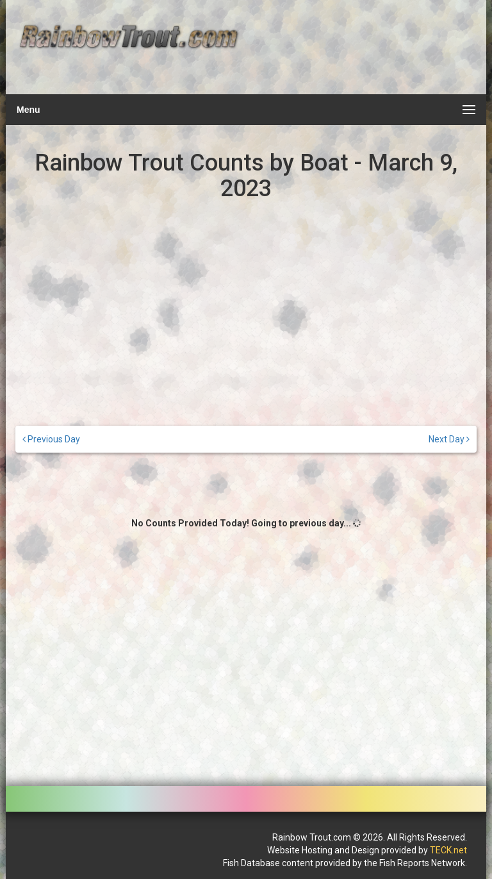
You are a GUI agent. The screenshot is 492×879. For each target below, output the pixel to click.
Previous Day (51, 439)
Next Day (449, 439)
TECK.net (448, 850)
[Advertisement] (359, 54)
